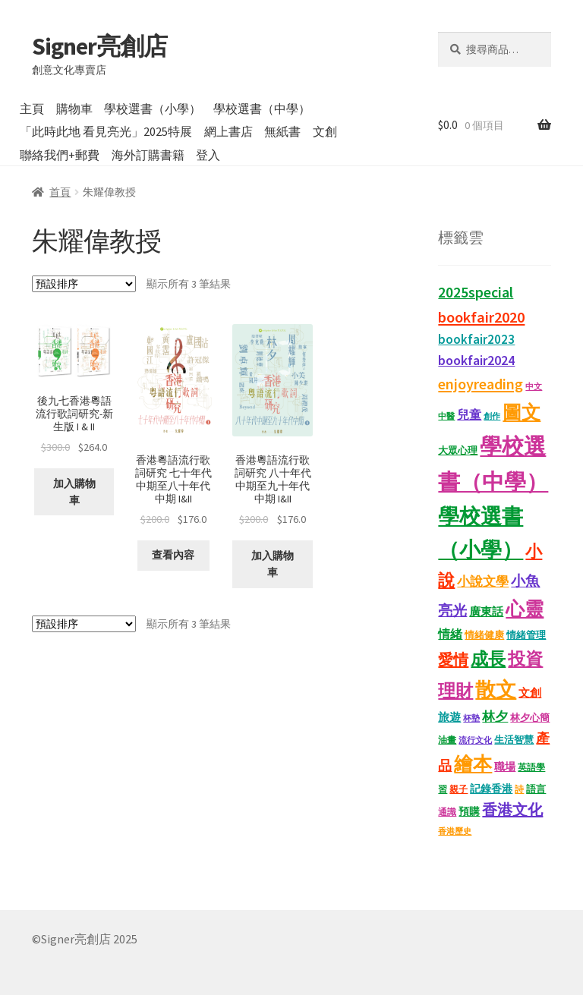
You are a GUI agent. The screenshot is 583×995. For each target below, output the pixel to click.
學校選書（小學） (152, 108)
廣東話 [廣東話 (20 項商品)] (486, 611)
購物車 (74, 108)
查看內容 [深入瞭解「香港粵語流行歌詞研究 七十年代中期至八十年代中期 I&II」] (173, 555)
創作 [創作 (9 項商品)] (492, 416)
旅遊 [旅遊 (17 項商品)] (449, 717)
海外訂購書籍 (148, 154)
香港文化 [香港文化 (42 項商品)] (512, 809)
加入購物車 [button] (74, 492)
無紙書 (282, 131)
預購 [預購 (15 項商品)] (469, 811)
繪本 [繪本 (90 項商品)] (473, 764)
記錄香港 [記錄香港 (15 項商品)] (491, 788)
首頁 (60, 192)
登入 (208, 154)
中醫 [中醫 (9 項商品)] (446, 416)
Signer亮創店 (99, 46)
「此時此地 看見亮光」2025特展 (106, 131)
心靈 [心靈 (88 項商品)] (525, 609)
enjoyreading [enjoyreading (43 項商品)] (480, 383)
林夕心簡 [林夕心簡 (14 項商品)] (530, 717)
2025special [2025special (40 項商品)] (475, 292)
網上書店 (228, 131)
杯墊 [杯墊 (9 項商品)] (471, 718)
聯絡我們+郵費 (59, 154)
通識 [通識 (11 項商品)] (447, 811)
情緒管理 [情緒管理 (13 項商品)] (526, 634)
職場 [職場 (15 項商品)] (504, 766)
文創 (325, 131)
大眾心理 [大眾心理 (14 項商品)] (457, 450)
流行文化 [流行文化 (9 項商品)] (475, 740)
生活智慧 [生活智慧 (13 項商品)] (514, 739)
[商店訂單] (84, 284)
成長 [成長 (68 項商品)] (488, 658)
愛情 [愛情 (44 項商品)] (453, 659)
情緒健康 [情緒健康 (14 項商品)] (484, 634)
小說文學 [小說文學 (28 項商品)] (483, 581)
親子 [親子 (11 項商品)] (458, 789)
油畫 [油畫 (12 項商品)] (447, 739)
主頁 (32, 108)
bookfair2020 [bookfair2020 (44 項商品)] (481, 317)
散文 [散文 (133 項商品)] (495, 689)
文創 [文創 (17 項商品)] (529, 693)
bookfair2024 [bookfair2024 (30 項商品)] (476, 360)
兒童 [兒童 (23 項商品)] (469, 414)
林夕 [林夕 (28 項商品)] (495, 716)
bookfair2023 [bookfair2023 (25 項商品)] (476, 340)
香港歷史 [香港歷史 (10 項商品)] (454, 831)
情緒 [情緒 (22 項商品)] (450, 633)
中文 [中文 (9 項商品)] (533, 387)
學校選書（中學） (261, 108)
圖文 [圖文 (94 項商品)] (521, 412)
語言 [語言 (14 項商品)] (536, 788)
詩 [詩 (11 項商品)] (519, 789)
